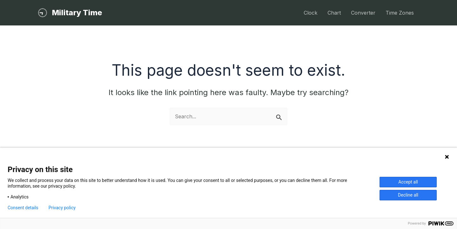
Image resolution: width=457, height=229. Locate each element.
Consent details (23, 207)
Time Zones (400, 13)
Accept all (408, 181)
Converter (363, 13)
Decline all (408, 195)
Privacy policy (62, 207)
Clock (310, 13)
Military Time (77, 12)
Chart (334, 13)
